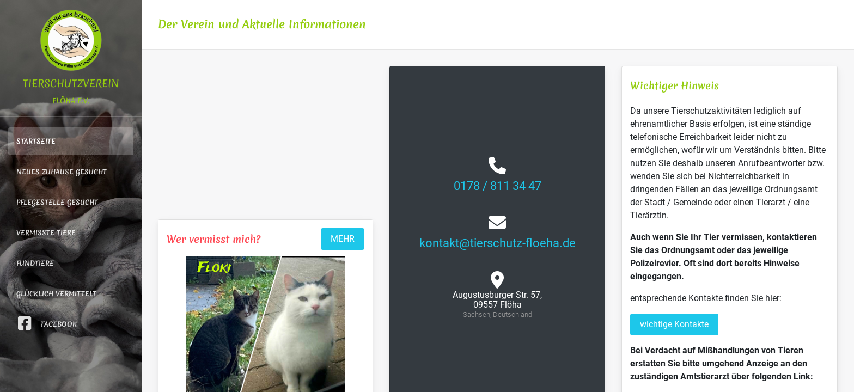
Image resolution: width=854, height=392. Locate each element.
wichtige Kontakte (674, 324)
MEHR (343, 239)
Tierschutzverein (71, 57)
